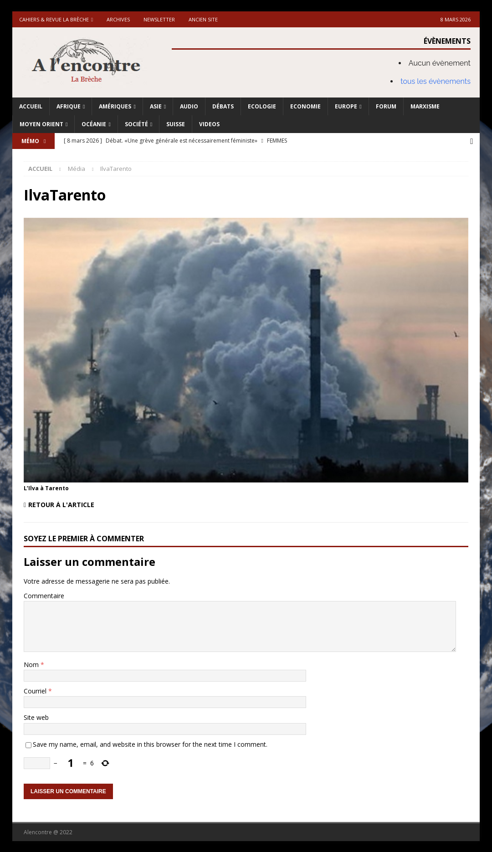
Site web (36, 717)
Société (136, 124)
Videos (209, 124)
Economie (305, 106)
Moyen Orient (41, 124)
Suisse (175, 124)
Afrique (68, 106)
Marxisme (425, 106)
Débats (223, 106)
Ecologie (262, 106)
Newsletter (159, 19)
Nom (32, 663)
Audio (189, 106)
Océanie (94, 124)
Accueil (30, 106)
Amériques (115, 106)
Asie (156, 106)
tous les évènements (435, 81)
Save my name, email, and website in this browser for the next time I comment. (150, 743)
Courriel (36, 690)
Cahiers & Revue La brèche (54, 19)
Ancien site (203, 19)
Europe (346, 106)
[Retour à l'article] (132, 504)
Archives (118, 19)
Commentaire (44, 594)
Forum (386, 106)
